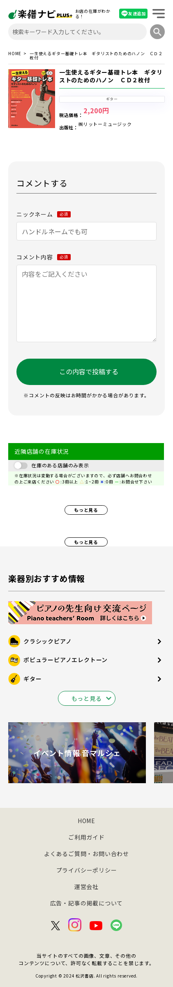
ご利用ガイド (86, 837)
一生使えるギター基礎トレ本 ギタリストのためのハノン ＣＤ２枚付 (111, 76)
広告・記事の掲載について (86, 903)
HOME (14, 53)
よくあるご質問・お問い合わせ (86, 853)
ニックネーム (43, 214)
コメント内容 (43, 257)
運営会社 (86, 886)
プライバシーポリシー (86, 870)
